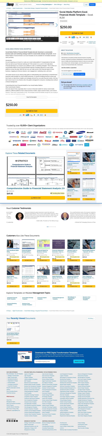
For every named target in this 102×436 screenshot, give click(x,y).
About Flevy (67, 4)
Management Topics (11, 401)
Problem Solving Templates (66, 401)
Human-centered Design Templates (49, 400)
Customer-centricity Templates (30, 415)
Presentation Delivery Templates (67, 398)
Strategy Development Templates (85, 400)
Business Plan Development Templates (32, 386)
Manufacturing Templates (65, 379)
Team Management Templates (84, 408)
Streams (8, 389)
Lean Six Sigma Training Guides (67, 426)
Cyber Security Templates (47, 374)
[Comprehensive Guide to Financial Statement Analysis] (36, 171)
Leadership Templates (46, 415)
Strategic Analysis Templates (84, 393)
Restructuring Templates (83, 375)
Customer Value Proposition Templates (32, 414)
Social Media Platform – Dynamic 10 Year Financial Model (88, 164)
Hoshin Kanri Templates (47, 398)
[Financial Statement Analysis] (73, 157)
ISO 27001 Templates (46, 401)
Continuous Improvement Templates (32, 398)
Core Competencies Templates (30, 400)
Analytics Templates (28, 377)
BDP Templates (27, 381)
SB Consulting (11, 255)
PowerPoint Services (11, 393)
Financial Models (11, 382)
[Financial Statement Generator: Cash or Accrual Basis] (58, 244)
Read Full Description (32, 97)
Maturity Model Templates (65, 384)
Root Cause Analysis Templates (84, 379)
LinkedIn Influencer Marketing (13, 407)
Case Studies (45, 424)
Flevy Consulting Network (12, 391)
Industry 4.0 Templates (47, 403)
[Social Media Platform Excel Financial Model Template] (13, 327)
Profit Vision (86, 168)
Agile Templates (27, 375)
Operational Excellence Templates (67, 389)
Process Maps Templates (65, 405)
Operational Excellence (12, 379)
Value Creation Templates (83, 414)
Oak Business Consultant (90, 194)
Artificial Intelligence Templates (30, 379)
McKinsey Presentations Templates (67, 386)
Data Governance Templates (48, 375)
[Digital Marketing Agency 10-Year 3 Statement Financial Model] (58, 270)
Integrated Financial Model (41, 8)
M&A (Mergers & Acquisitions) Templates (72, 298)
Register (92, 4)
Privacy (14, 408)
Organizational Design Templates (67, 391)
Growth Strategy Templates (48, 395)
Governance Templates (47, 393)
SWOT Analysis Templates (83, 382)
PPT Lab (71, 168)
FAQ (7, 408)
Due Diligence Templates (47, 382)
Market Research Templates (66, 381)
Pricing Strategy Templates (65, 400)
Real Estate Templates (65, 414)
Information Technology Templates (49, 407)
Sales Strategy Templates (83, 384)
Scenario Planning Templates (84, 386)
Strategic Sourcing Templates (84, 396)
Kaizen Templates (46, 412)
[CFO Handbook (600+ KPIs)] (13, 244)
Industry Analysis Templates (48, 405)
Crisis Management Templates (30, 407)
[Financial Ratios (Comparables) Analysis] (28, 244)
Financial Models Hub (43, 281)
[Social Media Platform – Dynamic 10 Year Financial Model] (88, 157)
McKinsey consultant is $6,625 (84, 84)
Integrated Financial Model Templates (12, 298)
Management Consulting (29, 429)
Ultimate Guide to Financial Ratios (72, 251)
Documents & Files (42, 255)
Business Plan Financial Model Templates (32, 388)
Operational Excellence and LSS (31, 426)
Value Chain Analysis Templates (84, 412)
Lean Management (64, 424)
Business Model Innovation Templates (32, 384)
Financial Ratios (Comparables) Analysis (26, 252)
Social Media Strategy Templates (27, 298)
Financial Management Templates (58, 298)
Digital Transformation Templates (49, 381)
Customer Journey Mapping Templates (32, 410)
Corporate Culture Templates (30, 401)
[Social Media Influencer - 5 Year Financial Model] (73, 183)
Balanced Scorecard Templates (31, 382)
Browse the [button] (44, 4)
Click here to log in (67, 74)
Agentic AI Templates (28, 374)
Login (86, 4)
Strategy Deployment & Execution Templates (86, 398)
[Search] (26, 4)
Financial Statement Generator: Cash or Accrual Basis (58, 252)
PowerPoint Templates (12, 386)
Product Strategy (81, 422)
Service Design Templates (83, 388)
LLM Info (62, 428)
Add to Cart (77, 33)
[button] (7, 25)
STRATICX (11, 191)
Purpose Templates (64, 410)
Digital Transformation (18, 8)
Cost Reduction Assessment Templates (32, 405)
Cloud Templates (27, 393)
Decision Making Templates (48, 379)
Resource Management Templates (85, 374)
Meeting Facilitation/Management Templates (68, 388)
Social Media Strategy (29, 8)
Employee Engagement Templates (49, 386)
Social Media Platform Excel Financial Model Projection (88, 190)
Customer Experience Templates (31, 408)
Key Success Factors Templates (49, 414)
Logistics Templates (64, 375)
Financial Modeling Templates (12, 304)
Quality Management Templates (66, 412)
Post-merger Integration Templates (67, 396)
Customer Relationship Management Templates (32, 412)
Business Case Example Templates (27, 304)
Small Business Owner (82, 424)
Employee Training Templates (48, 388)
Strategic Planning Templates (84, 395)
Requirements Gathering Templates (67, 415)
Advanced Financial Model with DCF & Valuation (73, 278)
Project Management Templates (66, 408)
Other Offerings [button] (58, 4)
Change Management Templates (31, 391)
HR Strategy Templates (47, 396)
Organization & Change (12, 380)
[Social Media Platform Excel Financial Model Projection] (88, 183)
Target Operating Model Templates (85, 407)
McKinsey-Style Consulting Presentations (68, 429)
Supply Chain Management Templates (86, 403)
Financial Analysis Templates (42, 298)
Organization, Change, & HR (30, 428)
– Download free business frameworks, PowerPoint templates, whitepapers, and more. (51, 1)
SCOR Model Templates (83, 381)
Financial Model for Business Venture (42, 251)
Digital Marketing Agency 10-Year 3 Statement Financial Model (58, 278)
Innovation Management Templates (49, 408)
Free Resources (63, 422)
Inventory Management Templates (49, 410)
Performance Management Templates (68, 393)
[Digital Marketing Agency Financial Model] (43, 270)
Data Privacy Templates (47, 377)
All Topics (8, 8)
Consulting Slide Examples (48, 426)
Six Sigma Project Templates (84, 389)
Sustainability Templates (83, 405)
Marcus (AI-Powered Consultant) (13, 403)
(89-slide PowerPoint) (44, 188)
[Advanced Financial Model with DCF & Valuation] (73, 270)
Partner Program (10, 405)
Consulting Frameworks (12, 384)
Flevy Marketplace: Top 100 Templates (15, 373)
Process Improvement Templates (67, 403)
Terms (10, 408)
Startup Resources (82, 426)
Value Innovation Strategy (83, 428)
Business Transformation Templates (32, 389)
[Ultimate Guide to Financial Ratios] (73, 244)
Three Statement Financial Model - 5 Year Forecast (87, 278)
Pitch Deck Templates (64, 395)
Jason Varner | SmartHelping (60, 255)
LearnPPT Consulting (28, 255)
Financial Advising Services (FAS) (49, 429)
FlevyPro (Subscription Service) (13, 387)
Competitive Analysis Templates (31, 396)
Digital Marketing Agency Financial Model (42, 278)
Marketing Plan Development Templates (68, 382)
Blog (17, 408)
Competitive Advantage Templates (31, 395)
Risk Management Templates (84, 377)
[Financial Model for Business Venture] (43, 244)
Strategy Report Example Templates (85, 401)
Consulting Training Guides (48, 428)
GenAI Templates (45, 391)
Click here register (79, 74)
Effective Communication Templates (49, 384)
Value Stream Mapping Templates (85, 415)
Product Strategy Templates (66, 407)
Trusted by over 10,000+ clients (92, 42)
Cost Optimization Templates (30, 403)
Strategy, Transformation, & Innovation (32, 422)
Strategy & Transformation (13, 375)
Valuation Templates (82, 410)
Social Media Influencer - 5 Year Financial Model (72, 190)
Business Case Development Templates (86, 298)
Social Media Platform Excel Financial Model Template (13, 334)
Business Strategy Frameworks (48, 422)
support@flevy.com (16, 410)
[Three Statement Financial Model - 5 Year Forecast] (88, 270)
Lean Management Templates (66, 374)
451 (80, 54)
